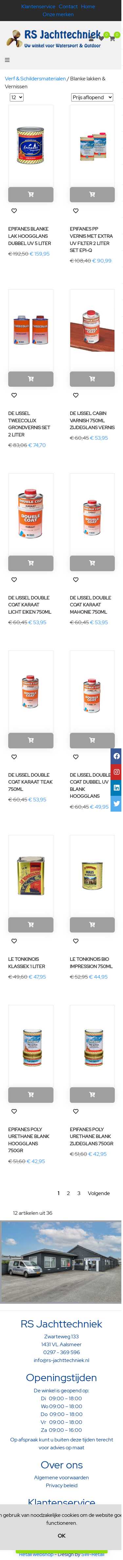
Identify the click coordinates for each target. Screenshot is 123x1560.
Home (88, 6)
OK (61, 1535)
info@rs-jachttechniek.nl (61, 1360)
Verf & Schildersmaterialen (35, 78)
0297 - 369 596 (61, 1352)
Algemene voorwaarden (61, 1477)
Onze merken (58, 14)
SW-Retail (92, 1554)
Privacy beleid (61, 1485)
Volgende (99, 1193)
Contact (68, 6)
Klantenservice (38, 6)
